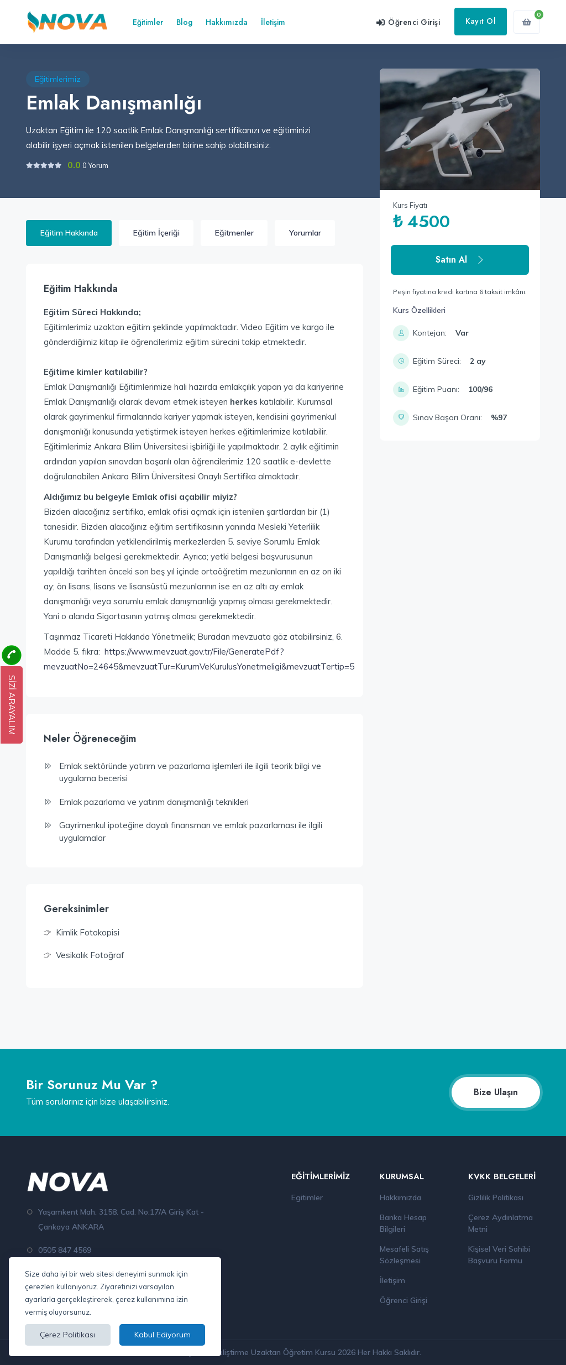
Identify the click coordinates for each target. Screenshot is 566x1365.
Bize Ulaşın (496, 1092)
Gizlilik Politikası (495, 1197)
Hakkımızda (227, 22)
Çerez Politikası (67, 1335)
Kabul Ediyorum (162, 1335)
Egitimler (307, 1197)
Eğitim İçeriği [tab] (156, 233)
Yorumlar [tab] (305, 233)
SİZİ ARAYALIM (12, 705)
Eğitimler (148, 22)
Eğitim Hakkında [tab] (69, 233)
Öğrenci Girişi (403, 1300)
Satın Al (460, 259)
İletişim (273, 22)
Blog (184, 22)
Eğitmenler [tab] (234, 233)
